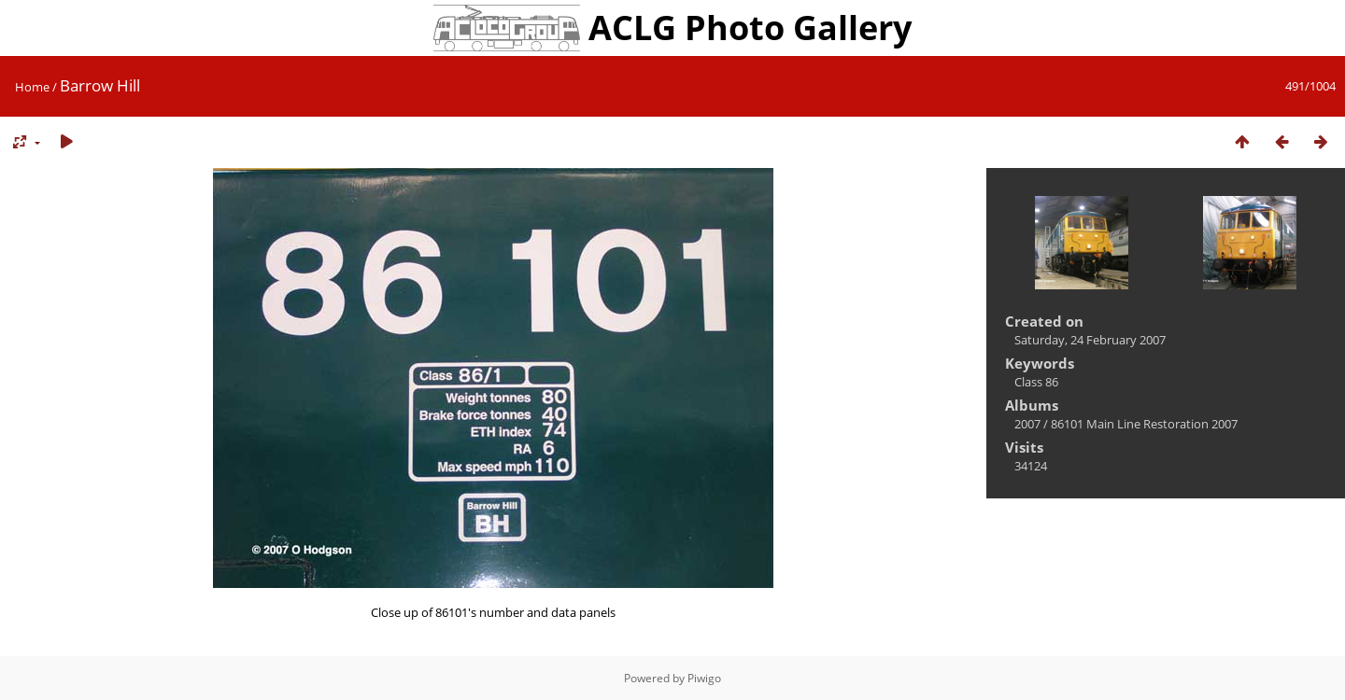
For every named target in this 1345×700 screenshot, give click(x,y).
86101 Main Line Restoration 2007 (1144, 423)
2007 (1027, 423)
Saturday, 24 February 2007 (1090, 339)
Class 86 (1036, 381)
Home (32, 86)
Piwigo (704, 678)
